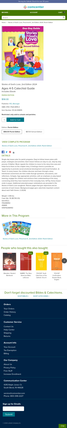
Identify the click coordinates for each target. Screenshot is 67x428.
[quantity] (4, 120)
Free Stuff (8, 370)
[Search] (33, 17)
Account (34, 12)
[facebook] (3, 152)
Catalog (7, 315)
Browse (5, 12)
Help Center (9, 329)
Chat (62, 426)
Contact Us (8, 326)
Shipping (7, 332)
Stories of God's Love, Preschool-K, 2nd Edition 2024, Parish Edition (30, 22)
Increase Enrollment (12, 374)
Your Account (9, 346)
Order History (10, 311)
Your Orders (9, 308)
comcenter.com (33, 6)
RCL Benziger (14, 103)
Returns (7, 336)
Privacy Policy (9, 367)
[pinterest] (10, 152)
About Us (8, 364)
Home (4, 22)
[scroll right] (64, 260)
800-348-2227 (16, 395)
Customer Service (13, 322)
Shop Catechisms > (41, 296)
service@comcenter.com (14, 393)
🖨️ (14, 152)
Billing (6, 353)
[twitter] (6, 152)
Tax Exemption (10, 350)
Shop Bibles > (23, 296)
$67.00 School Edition (34, 131)
